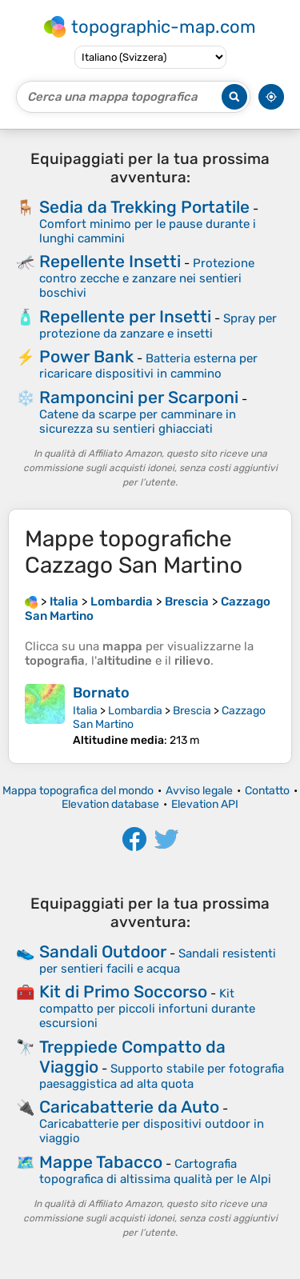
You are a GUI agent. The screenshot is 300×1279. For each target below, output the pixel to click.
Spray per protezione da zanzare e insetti (158, 326)
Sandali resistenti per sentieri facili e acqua (157, 961)
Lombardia (135, 710)
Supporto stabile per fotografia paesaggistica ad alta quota (161, 1076)
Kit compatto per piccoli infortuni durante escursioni (147, 1008)
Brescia (192, 710)
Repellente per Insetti (125, 316)
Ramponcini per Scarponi (138, 397)
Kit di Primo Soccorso (123, 991)
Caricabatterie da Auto (129, 1107)
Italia (85, 710)
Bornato (101, 692)
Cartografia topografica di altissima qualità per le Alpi (155, 1171)
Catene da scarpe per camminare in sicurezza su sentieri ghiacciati (137, 421)
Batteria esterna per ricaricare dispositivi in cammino (148, 366)
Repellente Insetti (110, 261)
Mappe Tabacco (100, 1162)
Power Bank (86, 356)
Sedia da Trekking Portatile (144, 207)
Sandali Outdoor (102, 951)
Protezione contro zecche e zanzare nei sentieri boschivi (146, 278)
